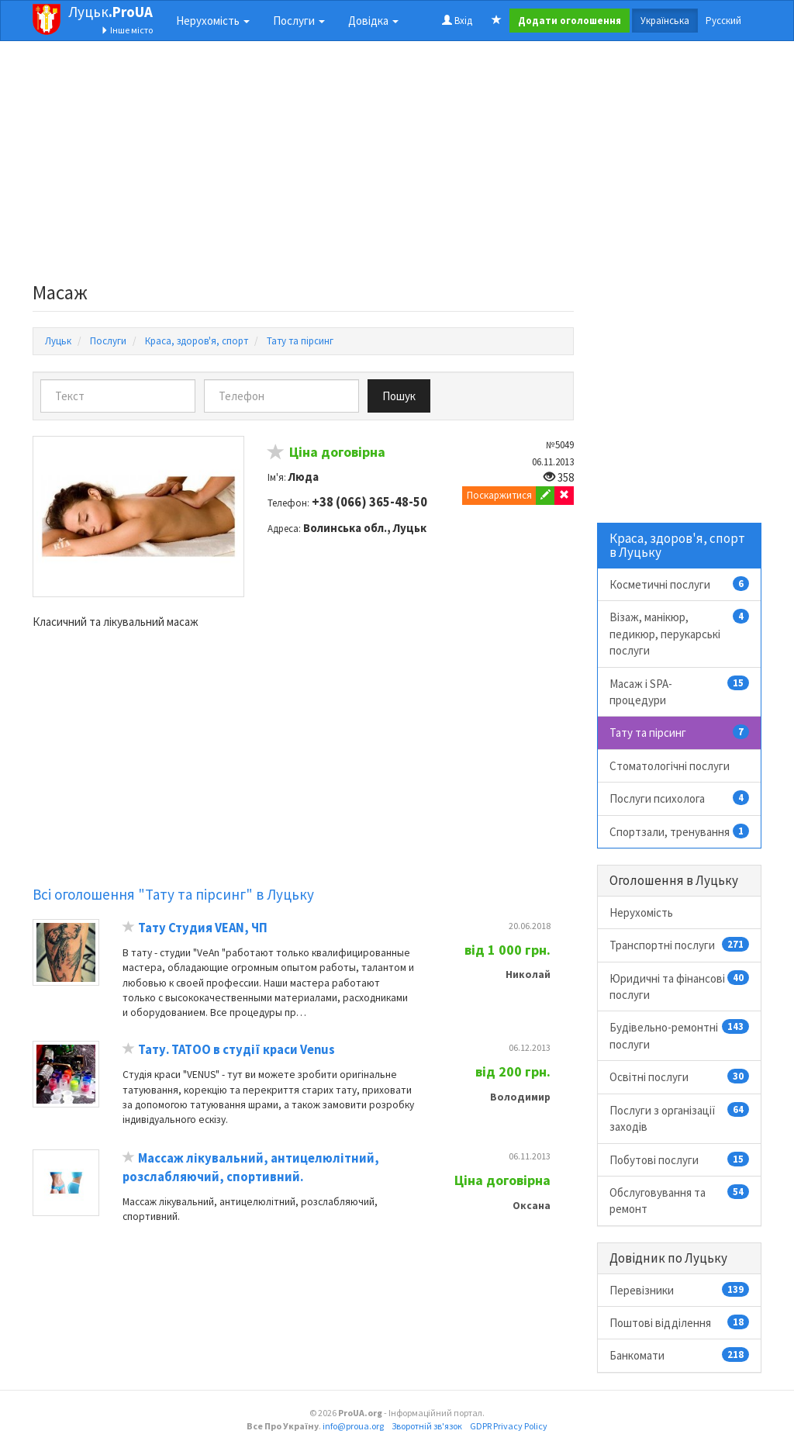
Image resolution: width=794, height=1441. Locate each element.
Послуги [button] (299, 20)
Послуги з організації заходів (679, 1118)
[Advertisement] (303, 166)
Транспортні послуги (679, 944)
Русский (723, 20)
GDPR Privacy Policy (508, 1426)
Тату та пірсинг (679, 732)
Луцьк (110, 11)
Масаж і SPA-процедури (679, 691)
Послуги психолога (679, 798)
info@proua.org (353, 1426)
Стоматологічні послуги (669, 766)
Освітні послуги (679, 1076)
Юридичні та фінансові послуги (679, 986)
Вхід (457, 20)
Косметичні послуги (679, 584)
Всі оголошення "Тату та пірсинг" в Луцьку (173, 894)
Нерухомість (641, 912)
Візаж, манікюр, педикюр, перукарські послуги (679, 633)
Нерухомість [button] (213, 20)
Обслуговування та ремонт (679, 1200)
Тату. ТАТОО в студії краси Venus (236, 1050)
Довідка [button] (373, 20)
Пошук (399, 396)
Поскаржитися (499, 495)
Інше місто (127, 30)
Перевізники (679, 1290)
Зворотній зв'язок (427, 1426)
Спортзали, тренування (679, 831)
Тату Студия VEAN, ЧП (203, 928)
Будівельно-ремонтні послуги (679, 1035)
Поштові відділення (679, 1322)
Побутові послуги (679, 1159)
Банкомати (679, 1355)
